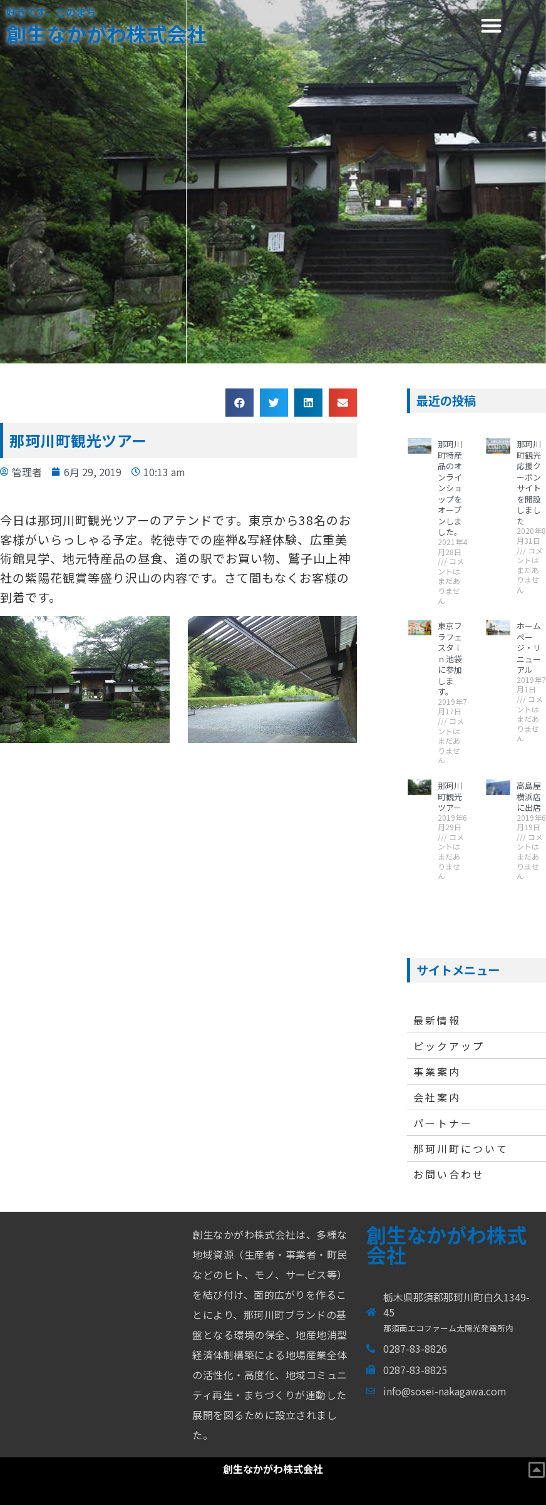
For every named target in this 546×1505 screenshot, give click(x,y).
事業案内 (437, 1071)
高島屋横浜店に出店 (529, 796)
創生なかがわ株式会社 (106, 33)
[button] (491, 25)
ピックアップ (449, 1045)
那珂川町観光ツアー (450, 796)
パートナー (443, 1122)
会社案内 (437, 1097)
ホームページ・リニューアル (529, 647)
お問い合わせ (449, 1174)
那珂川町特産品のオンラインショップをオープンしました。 (450, 488)
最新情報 (437, 1020)
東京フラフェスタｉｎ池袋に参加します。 (450, 658)
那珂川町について (460, 1148)
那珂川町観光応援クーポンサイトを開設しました (529, 482)
